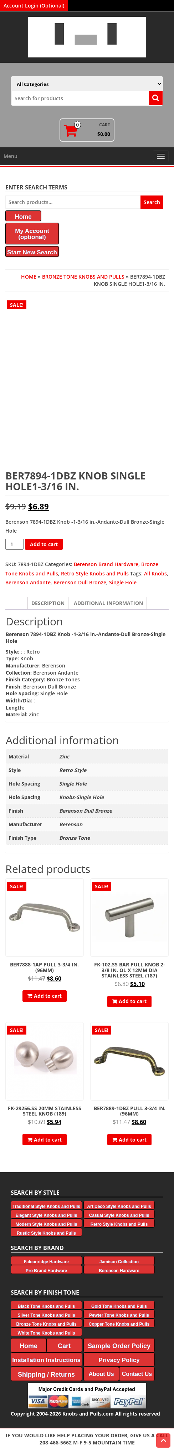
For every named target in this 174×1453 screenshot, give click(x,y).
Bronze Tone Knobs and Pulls (83, 276)
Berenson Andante (28, 582)
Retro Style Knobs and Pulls (95, 573)
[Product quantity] (14, 544)
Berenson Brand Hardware (106, 564)
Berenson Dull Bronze (79, 582)
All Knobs (155, 573)
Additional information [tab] (108, 603)
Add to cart (44, 544)
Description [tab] (48, 603)
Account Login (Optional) (34, 5)
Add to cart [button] (48, 995)
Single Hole (123, 582)
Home (28, 276)
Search (152, 202)
